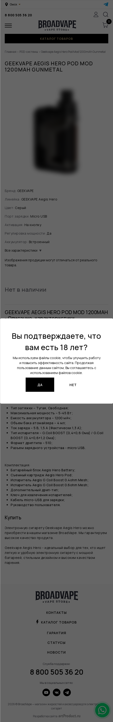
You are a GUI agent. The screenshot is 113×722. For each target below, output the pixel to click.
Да (40, 385)
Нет (73, 385)
